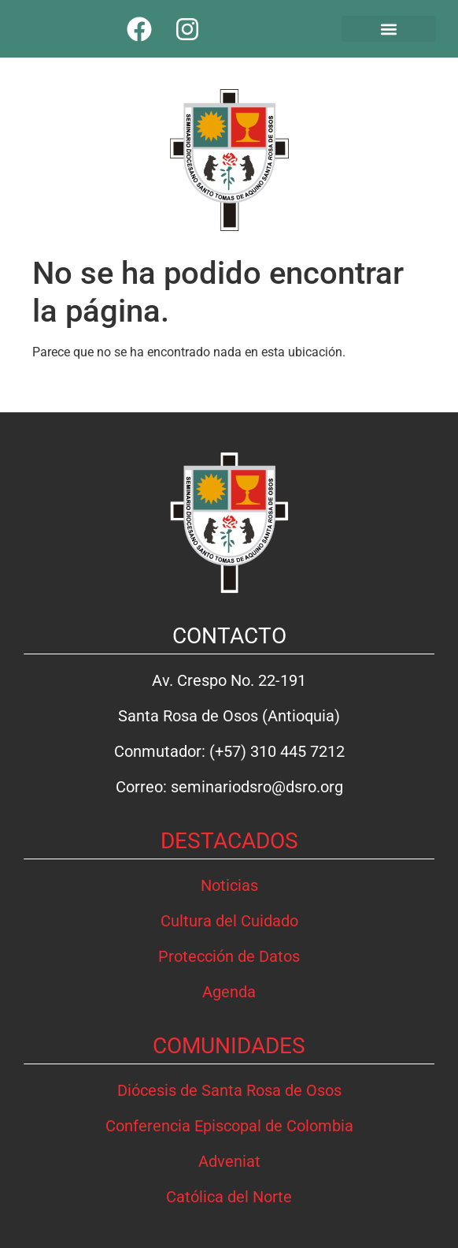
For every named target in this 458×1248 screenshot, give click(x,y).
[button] (389, 29)
